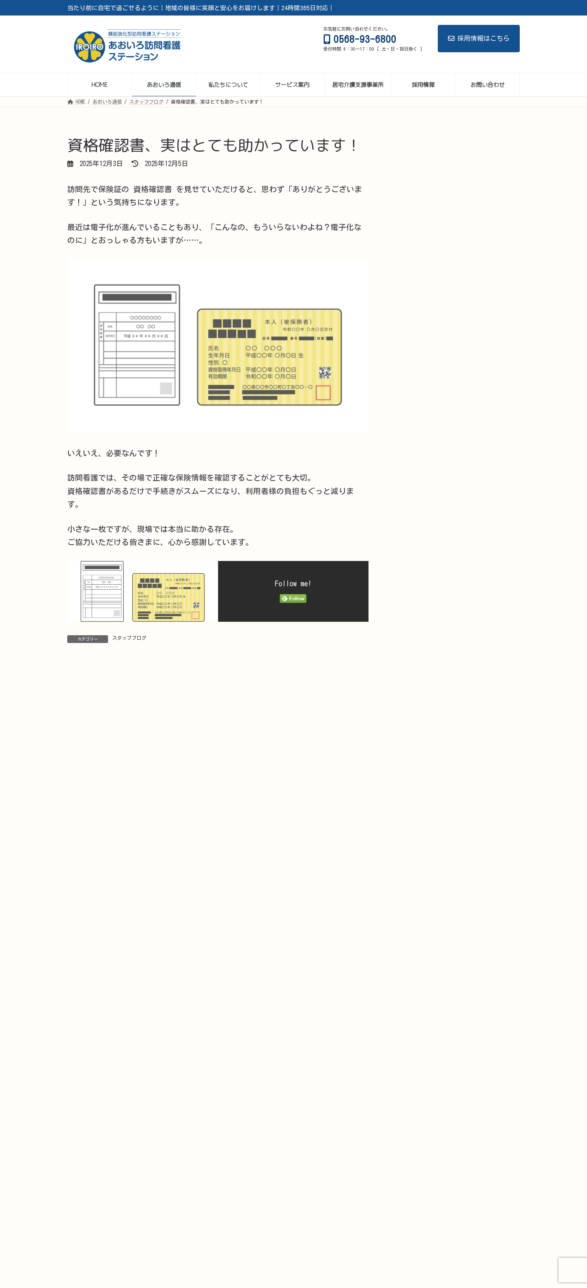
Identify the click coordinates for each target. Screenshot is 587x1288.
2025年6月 (416, 881)
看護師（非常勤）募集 (218, 1244)
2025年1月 (416, 966)
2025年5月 (416, 899)
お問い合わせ (316, 1244)
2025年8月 (416, 848)
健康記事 (415, 681)
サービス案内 (176, 1234)
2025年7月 (416, 865)
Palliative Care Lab (345, 1234)
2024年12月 (418, 983)
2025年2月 (416, 949)
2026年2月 (416, 747)
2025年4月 (416, 915)
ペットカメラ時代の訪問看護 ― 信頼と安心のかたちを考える (482, 444)
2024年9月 (416, 1033)
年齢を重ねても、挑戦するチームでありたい (480, 396)
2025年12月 (418, 781)
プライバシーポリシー (373, 1244)
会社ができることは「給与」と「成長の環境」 (477, 305)
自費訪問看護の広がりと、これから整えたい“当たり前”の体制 (480, 491)
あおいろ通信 (129, 1234)
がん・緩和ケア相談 (231, 1234)
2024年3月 (416, 1067)
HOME (92, 1234)
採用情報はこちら (479, 38)
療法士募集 (272, 1244)
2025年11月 (418, 797)
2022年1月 (416, 1185)
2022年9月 (416, 1117)
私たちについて (287, 1234)
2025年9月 (416, 831)
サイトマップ (430, 1244)
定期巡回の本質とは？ (474, 531)
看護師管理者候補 (479, 1234)
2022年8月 (416, 1134)
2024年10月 (418, 1016)
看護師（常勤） (159, 1244)
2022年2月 (416, 1168)
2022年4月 (416, 1151)
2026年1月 (416, 764)
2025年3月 (416, 932)
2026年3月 (416, 730)
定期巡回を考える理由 (474, 575)
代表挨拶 (433, 1234)
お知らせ (415, 647)
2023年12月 (418, 1083)
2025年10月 (418, 814)
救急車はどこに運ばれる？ (480, 213)
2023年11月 (418, 1100)
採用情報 (396, 1234)
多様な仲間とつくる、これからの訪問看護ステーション (480, 352)
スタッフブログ (129, 637)
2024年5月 (416, 1050)
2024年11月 (418, 999)
